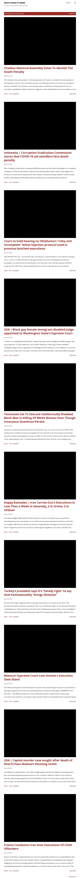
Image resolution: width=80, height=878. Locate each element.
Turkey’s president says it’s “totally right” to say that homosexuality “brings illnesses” (37, 593)
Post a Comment (14, 94)
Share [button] (6, 94)
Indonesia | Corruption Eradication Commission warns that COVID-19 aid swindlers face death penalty (38, 156)
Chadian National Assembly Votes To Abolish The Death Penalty (38, 70)
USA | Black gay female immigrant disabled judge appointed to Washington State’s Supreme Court (39, 331)
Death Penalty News (14, 2)
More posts (72, 876)
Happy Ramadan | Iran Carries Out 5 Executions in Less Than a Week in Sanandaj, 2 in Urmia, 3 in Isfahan (39, 506)
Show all (72, 13)
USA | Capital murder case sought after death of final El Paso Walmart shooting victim (38, 762)
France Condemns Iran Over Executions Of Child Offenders (38, 847)
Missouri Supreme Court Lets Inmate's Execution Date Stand (38, 677)
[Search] (68, 3)
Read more (73, 94)
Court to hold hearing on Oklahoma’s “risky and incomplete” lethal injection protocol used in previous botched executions (38, 244)
